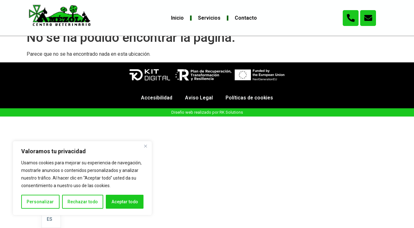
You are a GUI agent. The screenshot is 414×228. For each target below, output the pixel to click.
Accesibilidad (156, 106)
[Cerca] (145, 146)
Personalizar (40, 201)
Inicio (177, 18)
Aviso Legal (199, 106)
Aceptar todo (124, 201)
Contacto (246, 18)
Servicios (209, 18)
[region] (82, 178)
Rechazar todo (82, 201)
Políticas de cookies (250, 106)
